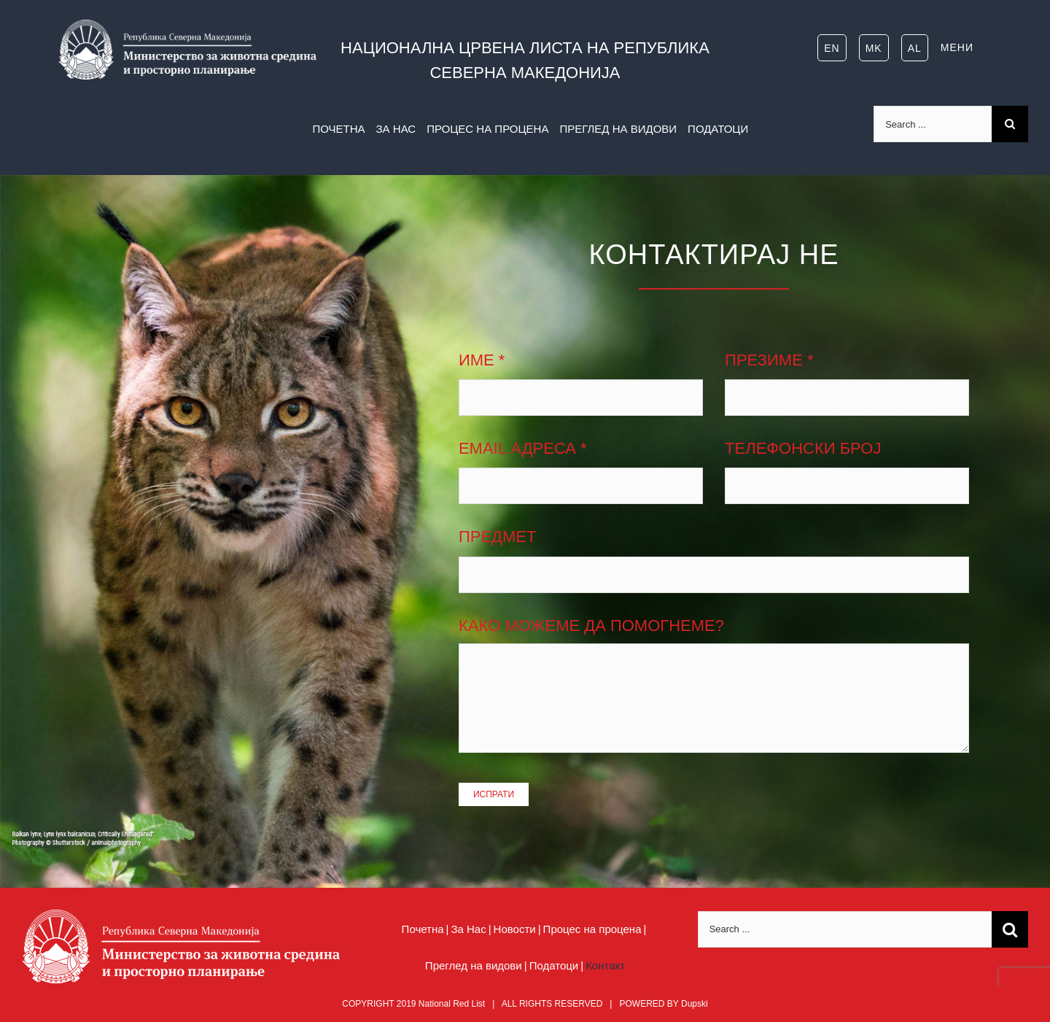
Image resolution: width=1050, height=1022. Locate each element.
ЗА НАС (396, 129)
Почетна (423, 929)
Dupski (694, 1004)
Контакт (605, 965)
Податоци (554, 965)
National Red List (452, 1004)
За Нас (468, 929)
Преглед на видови (473, 965)
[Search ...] (933, 124)
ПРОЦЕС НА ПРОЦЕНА (487, 129)
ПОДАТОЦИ (718, 129)
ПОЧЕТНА (338, 129)
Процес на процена (592, 929)
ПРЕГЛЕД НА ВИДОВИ (618, 129)
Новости (515, 929)
